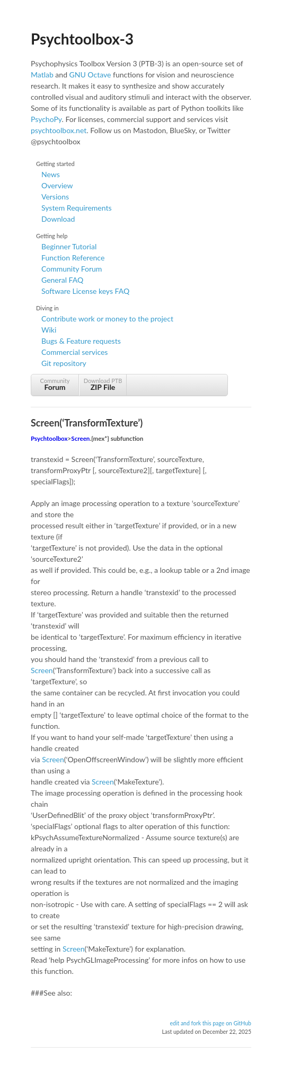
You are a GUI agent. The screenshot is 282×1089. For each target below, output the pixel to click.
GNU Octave (90, 74)
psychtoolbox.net (58, 130)
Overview (57, 185)
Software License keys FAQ (85, 290)
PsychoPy (46, 119)
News (50, 174)
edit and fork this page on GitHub (210, 1023)
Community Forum (71, 268)
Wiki (48, 329)
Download (58, 218)
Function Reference (72, 257)
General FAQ (62, 279)
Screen (80, 438)
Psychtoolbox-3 (82, 39)
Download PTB (103, 384)
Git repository (63, 363)
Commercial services (74, 351)
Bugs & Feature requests (81, 340)
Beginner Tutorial (68, 246)
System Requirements (76, 207)
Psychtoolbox (49, 438)
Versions (55, 196)
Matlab (42, 74)
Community (54, 384)
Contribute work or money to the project (107, 318)
